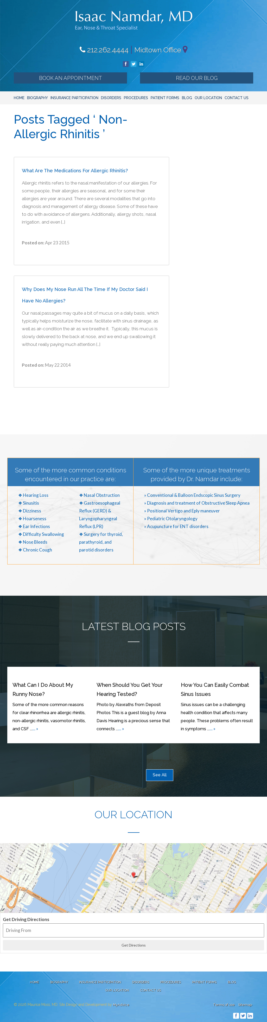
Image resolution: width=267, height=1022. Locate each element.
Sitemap (245, 1005)
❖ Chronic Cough (35, 550)
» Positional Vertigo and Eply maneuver (182, 510)
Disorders (111, 98)
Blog (187, 98)
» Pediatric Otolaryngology (171, 518)
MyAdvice (121, 1005)
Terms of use (224, 1005)
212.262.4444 (104, 50)
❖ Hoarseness (32, 518)
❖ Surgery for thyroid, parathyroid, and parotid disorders (101, 542)
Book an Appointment (70, 78)
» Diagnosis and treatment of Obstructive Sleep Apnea (197, 503)
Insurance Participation (74, 98)
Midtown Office (157, 50)
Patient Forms (165, 98)
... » (35, 728)
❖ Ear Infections (34, 526)
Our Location (208, 98)
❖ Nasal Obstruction (99, 495)
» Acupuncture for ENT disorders (176, 526)
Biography (37, 98)
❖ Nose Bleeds (32, 542)
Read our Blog (197, 78)
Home (19, 98)
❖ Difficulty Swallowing (41, 534)
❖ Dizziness (29, 510)
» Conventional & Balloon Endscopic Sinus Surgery (192, 495)
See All (160, 774)
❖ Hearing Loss (33, 495)
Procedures (136, 98)
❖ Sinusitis (28, 503)
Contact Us (237, 98)
